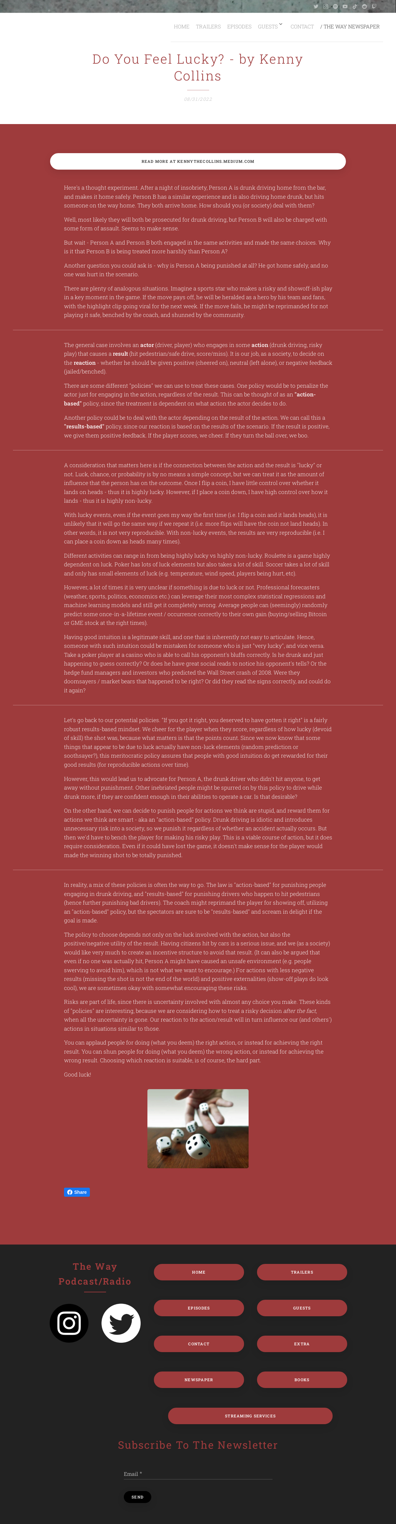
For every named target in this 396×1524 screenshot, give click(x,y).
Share (77, 1192)
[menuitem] (175, 26)
